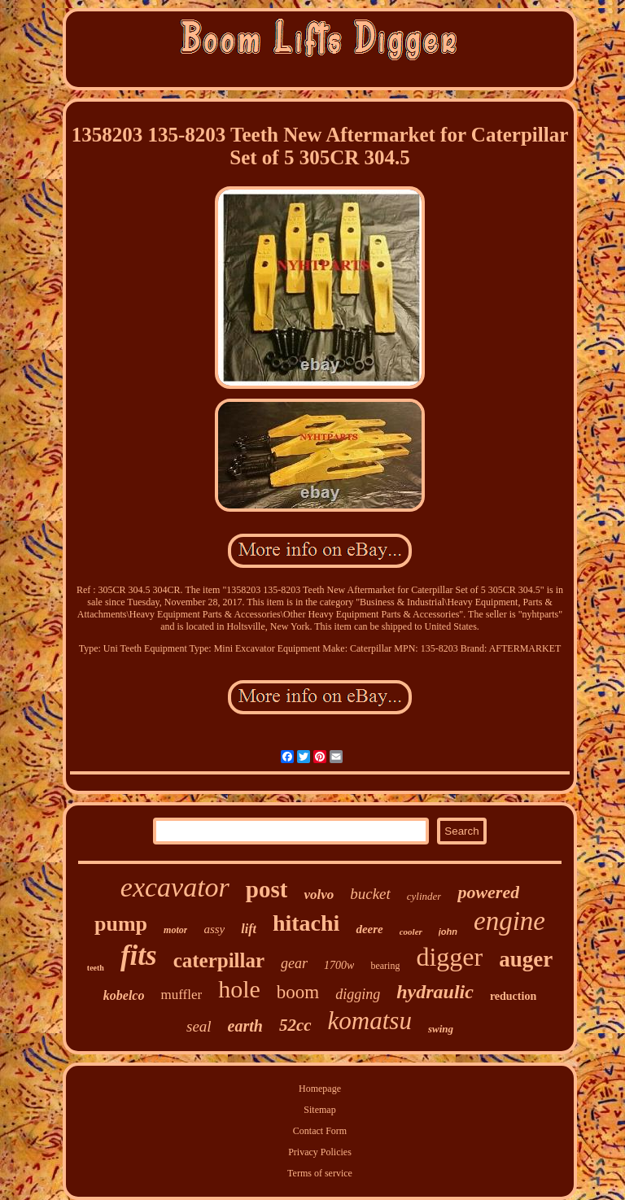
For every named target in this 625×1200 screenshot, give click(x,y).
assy (214, 929)
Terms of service (319, 1173)
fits (138, 955)
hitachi (306, 923)
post (267, 889)
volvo (319, 894)
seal (199, 1026)
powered (488, 892)
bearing (385, 965)
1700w (339, 965)
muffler (181, 994)
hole (239, 988)
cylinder (424, 896)
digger (449, 956)
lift (248, 929)
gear (294, 963)
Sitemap (319, 1109)
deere (369, 929)
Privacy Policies (320, 1152)
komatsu (370, 1020)
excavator (174, 887)
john (448, 931)
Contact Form (320, 1131)
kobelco (124, 995)
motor (175, 930)
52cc (295, 1025)
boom (298, 992)
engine (509, 921)
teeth (95, 967)
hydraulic (435, 991)
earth (245, 1026)
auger (526, 959)
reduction (513, 996)
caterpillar (218, 960)
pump (120, 924)
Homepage (320, 1088)
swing (440, 1029)
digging (357, 994)
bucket (370, 893)
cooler (411, 931)
